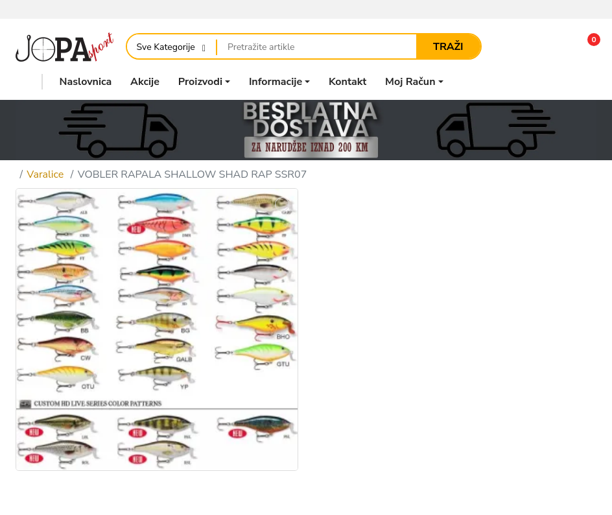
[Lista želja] (549, 46)
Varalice (45, 174)
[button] (585, 46)
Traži (448, 47)
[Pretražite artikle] (316, 46)
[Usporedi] (513, 46)
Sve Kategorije (166, 47)
